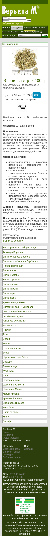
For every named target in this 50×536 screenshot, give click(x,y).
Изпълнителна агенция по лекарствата (24, 484)
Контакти (8, 435)
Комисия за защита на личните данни (25, 492)
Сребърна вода (11, 449)
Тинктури (8, 454)
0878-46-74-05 (17, 474)
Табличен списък (12, 457)
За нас (6, 432)
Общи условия (11, 437)
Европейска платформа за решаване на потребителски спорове (25, 517)
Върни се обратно (13, 240)
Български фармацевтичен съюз (24, 486)
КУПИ (36, 95)
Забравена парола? (13, 23)
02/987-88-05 (16, 477)
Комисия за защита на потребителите (24, 489)
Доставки (29, 449)
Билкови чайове (12, 451)
